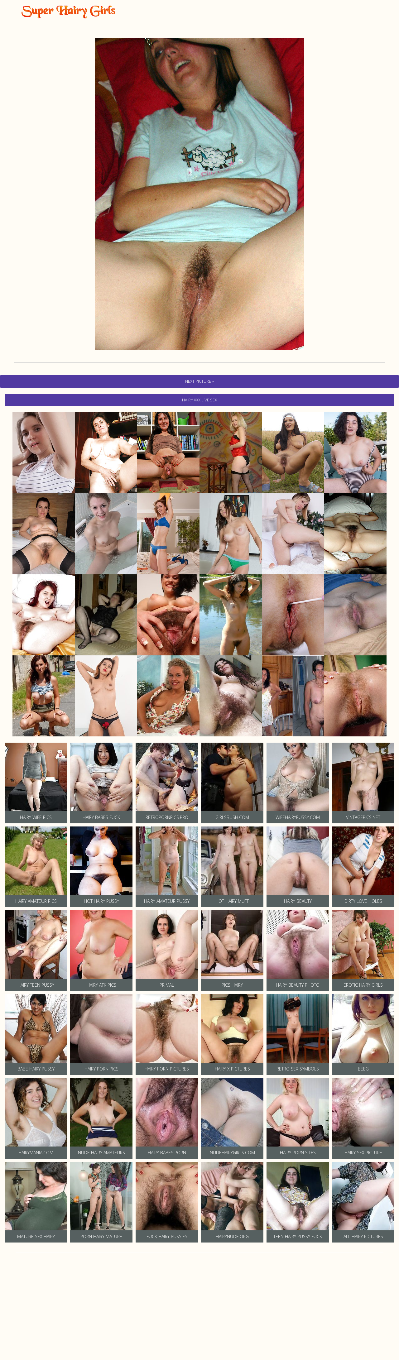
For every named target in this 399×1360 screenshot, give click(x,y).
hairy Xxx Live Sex (199, 400)
